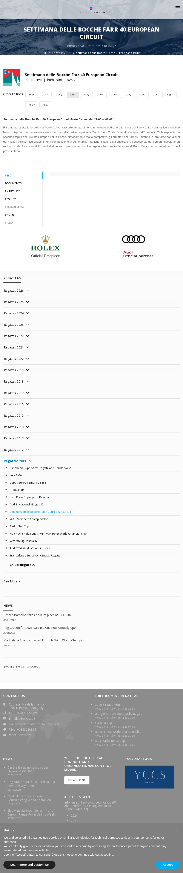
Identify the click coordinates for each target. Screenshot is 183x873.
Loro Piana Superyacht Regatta (29, 497)
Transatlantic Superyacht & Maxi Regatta (35, 554)
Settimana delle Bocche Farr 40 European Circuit (108, 53)
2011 (73, 94)
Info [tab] (8, 176)
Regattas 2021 (14, 348)
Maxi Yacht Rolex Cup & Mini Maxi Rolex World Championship (49, 533)
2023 (74, 818)
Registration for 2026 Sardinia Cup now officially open (40, 626)
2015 (45, 94)
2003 (128, 94)
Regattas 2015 (14, 417)
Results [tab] (10, 200)
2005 (100, 94)
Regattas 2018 (14, 382)
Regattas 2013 (14, 439)
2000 (156, 94)
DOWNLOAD (76, 778)
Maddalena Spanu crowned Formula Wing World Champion (44, 638)
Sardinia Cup (103, 720)
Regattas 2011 (61, 53)
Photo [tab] (9, 215)
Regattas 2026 (14, 291)
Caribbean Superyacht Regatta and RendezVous (41, 469)
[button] (177, 829)
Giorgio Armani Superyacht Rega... (118, 711)
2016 (32, 94)
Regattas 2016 (14, 405)
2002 (142, 94)
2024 (74, 813)
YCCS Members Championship (29, 518)
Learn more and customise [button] (29, 864)
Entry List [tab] (12, 191)
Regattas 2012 (14, 451)
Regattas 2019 (14, 371)
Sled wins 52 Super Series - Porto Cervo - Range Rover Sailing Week (31, 810)
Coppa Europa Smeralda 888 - (29, 483)
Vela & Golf (17, 476)
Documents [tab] (13, 183)
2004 (114, 94)
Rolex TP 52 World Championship (118, 729)
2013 (59, 94)
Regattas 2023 (14, 326)
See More (12, 579)
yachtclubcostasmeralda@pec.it (37, 722)
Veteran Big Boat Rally (23, 540)
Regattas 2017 (14, 394)
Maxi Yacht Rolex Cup (110, 738)
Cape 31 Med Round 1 (110, 702)
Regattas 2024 (14, 314)
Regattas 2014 (14, 428)
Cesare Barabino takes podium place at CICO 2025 (38, 613)
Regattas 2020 (14, 360)
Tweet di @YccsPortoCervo (22, 664)
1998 (32, 104)
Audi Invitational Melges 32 (27, 504)
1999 (170, 94)
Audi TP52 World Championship (30, 547)
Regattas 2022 (14, 337)
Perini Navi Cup (19, 526)
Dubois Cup (17, 490)
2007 (86, 94)
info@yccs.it (27, 716)
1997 (46, 104)
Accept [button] (168, 864)
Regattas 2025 (14, 303)
